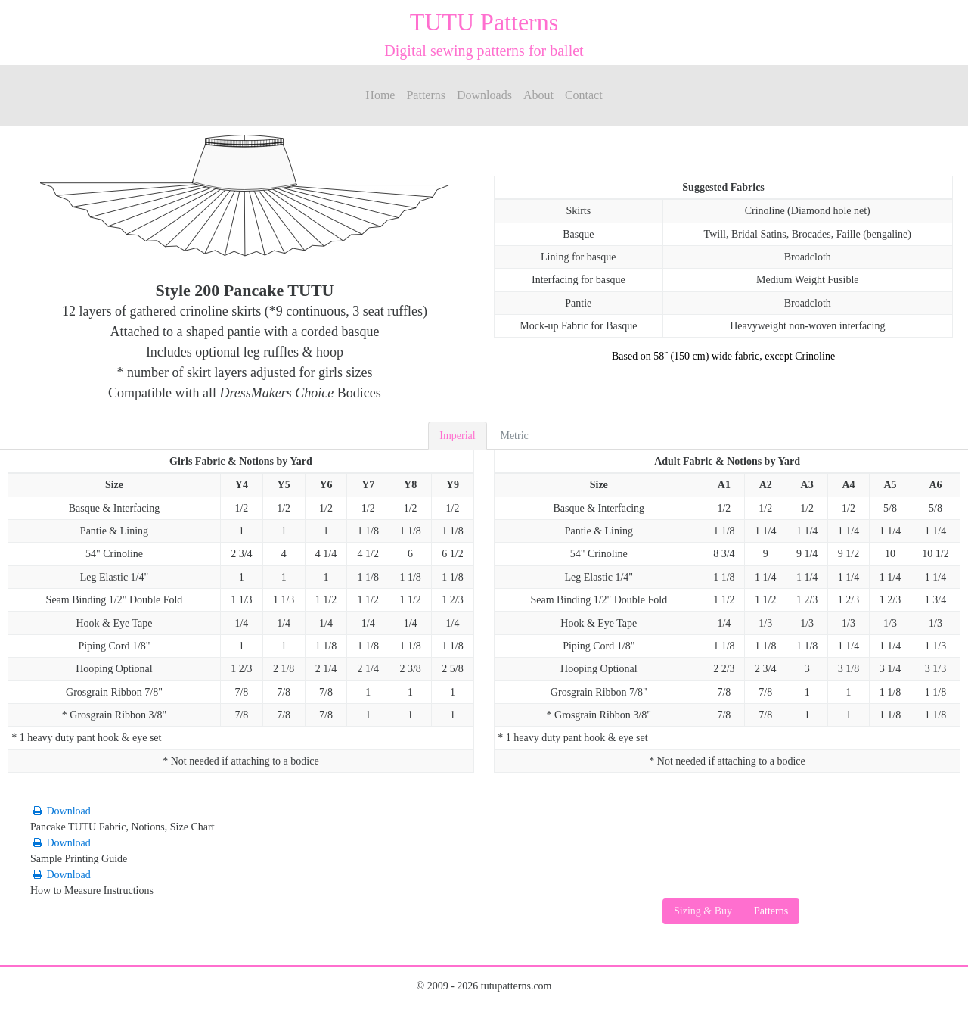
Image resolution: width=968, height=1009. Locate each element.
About (538, 95)
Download (60, 811)
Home (380, 95)
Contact (584, 95)
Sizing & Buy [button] (703, 911)
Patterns (425, 95)
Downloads (484, 95)
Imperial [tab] (457, 435)
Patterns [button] (771, 911)
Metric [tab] (514, 435)
